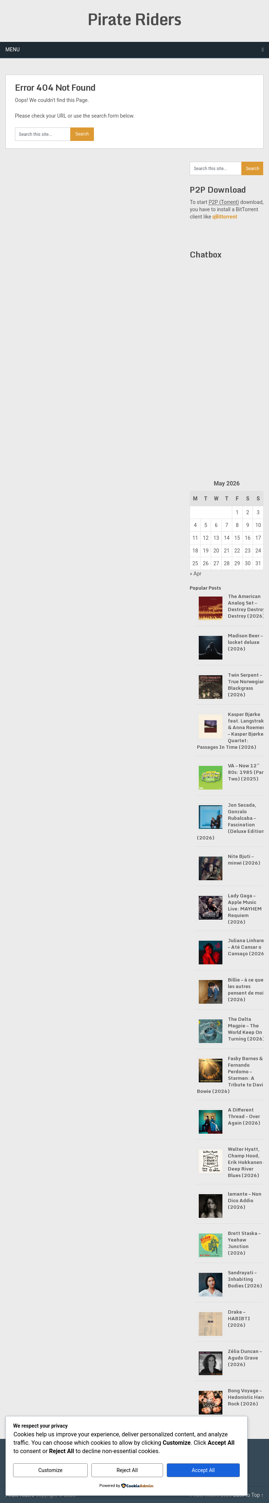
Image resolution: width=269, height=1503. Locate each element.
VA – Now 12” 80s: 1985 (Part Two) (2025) (247, 772)
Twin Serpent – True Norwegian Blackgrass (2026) (246, 685)
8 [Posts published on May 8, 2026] (237, 525)
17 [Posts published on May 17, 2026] (258, 538)
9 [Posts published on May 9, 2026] (247, 525)
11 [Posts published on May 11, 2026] (195, 538)
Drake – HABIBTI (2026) (239, 1318)
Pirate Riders (134, 19)
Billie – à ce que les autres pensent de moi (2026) (246, 989)
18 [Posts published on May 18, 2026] (195, 551)
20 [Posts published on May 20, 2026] (216, 551)
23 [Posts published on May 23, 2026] (248, 551)
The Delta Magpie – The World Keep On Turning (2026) (246, 1029)
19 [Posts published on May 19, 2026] (206, 551)
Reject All (127, 1470)
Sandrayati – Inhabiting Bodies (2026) (245, 1279)
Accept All (203, 1470)
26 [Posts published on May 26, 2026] (206, 563)
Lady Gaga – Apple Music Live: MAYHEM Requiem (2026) (245, 909)
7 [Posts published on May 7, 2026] (226, 525)
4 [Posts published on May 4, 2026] (195, 525)
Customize (50, 1470)
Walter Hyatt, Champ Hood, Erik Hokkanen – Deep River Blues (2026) (246, 1162)
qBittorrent (224, 217)
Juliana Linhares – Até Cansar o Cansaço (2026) (247, 946)
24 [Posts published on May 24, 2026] (258, 551)
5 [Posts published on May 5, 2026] (205, 525)
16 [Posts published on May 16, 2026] (248, 538)
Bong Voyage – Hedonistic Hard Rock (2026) (246, 1397)
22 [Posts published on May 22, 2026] (237, 551)
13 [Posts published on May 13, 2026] (216, 538)
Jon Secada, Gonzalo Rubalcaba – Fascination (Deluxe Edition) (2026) (231, 821)
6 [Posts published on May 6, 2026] (216, 525)
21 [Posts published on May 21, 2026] (227, 551)
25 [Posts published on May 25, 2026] (195, 563)
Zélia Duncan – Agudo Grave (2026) (245, 1357)
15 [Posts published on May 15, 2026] (237, 538)
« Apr (195, 574)
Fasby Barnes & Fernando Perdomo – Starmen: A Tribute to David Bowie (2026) (231, 1074)
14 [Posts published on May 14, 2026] (227, 538)
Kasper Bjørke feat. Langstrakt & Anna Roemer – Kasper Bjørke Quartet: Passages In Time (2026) (231, 730)
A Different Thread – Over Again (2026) (244, 1116)
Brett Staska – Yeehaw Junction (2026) (244, 1243)
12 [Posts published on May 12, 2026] (206, 538)
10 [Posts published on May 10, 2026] (258, 525)
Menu (12, 49)
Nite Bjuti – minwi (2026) (244, 859)
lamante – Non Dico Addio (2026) (244, 1200)
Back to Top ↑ (248, 1495)
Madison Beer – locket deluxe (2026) (245, 642)
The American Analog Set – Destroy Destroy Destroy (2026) (246, 606)
